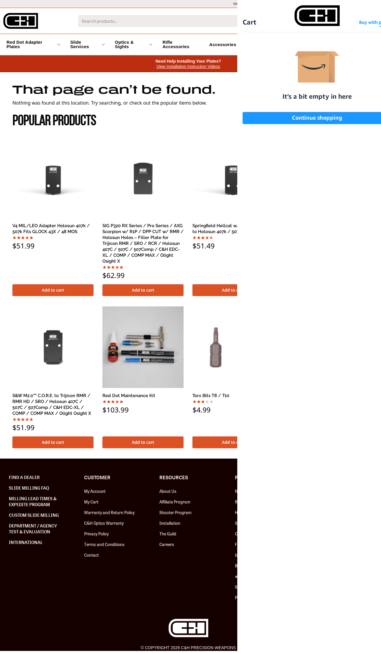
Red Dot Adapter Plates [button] (33, 44)
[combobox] (181, 21)
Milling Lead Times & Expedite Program (33, 501)
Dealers (302, 3)
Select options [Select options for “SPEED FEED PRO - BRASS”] (323, 442)
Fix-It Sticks (245, 544)
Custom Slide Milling (34, 515)
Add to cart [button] (53, 290)
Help (325, 3)
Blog (288, 44)
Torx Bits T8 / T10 (210, 395)
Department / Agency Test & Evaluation (33, 529)
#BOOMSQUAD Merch (255, 576)
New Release (246, 491)
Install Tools (246, 555)
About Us (167, 491)
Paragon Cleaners (251, 597)
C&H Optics (245, 534)
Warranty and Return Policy (109, 512)
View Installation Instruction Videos (188, 66)
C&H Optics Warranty (104, 523)
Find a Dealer (24, 477)
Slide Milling (245, 523)
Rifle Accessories (176, 44)
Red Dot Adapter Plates (256, 502)
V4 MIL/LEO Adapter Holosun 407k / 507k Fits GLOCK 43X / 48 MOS (51, 228)
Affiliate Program (174, 502)
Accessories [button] (225, 44)
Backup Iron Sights (252, 565)
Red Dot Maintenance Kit (128, 395)
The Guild (167, 534)
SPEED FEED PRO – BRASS (310, 395)
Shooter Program (175, 512)
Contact (91, 555)
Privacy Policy (96, 534)
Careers (166, 544)
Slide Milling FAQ (29, 488)
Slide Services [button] (87, 44)
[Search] (290, 21)
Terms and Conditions (104, 544)
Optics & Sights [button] (133, 44)
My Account (95, 491)
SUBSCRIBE (338, 506)
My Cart (91, 502)
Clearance (262, 44)
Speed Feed (245, 587)
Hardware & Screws (253, 512)
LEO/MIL (275, 3)
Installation (169, 523)
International (244, 3)
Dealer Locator (354, 3)
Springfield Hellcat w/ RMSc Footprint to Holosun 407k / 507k (232, 228)
